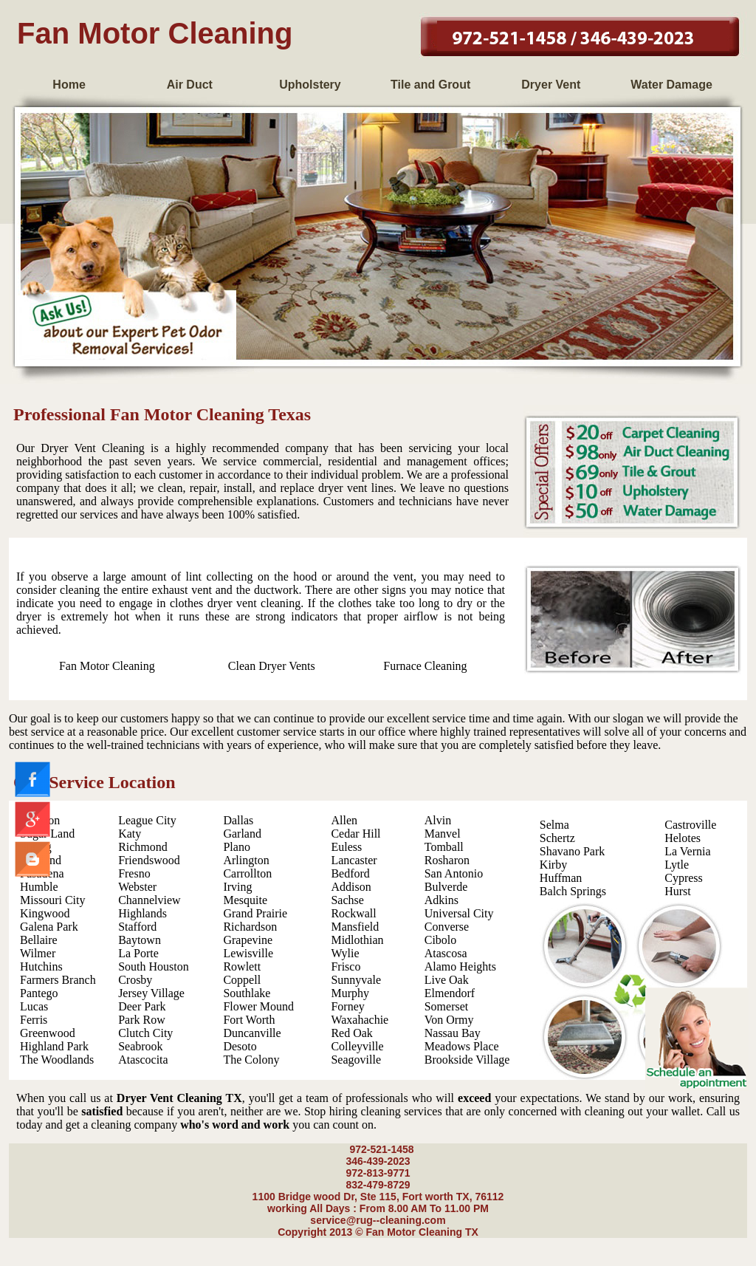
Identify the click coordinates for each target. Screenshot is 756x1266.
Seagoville (356, 1059)
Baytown (139, 940)
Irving (237, 886)
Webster (137, 886)
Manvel (443, 833)
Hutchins (41, 966)
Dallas (238, 820)
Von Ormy (449, 1019)
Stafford (137, 926)
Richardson (250, 926)
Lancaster (354, 860)
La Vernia (687, 851)
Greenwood (47, 1033)
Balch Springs (573, 891)
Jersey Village (151, 993)
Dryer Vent (550, 84)
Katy (129, 833)
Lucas (34, 1006)
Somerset (447, 1006)
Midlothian (357, 940)
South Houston (153, 966)
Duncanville (252, 1033)
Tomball (444, 847)
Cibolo (441, 940)
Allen (344, 820)
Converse (447, 926)
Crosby (135, 980)
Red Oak (351, 1033)
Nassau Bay (453, 1033)
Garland (242, 833)
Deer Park (141, 1006)
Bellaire (39, 940)
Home (68, 84)
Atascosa (446, 953)
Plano (236, 847)
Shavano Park (572, 851)
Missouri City (52, 900)
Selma (554, 824)
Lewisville (248, 953)
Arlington (246, 860)
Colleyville (357, 1046)
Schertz (557, 838)
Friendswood (149, 860)
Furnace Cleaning (425, 666)
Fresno (134, 873)
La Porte (138, 953)
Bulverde (446, 886)
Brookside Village (467, 1059)
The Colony (251, 1059)
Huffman (561, 878)
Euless (346, 847)
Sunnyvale (356, 980)
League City (147, 820)
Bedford (350, 873)
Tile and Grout (430, 84)
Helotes (682, 838)
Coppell (242, 980)
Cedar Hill (355, 833)
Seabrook (140, 1046)
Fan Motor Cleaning (107, 666)
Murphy (350, 993)
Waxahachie (359, 1019)
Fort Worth (249, 1019)
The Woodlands (57, 1059)
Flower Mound (258, 1006)
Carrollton (247, 873)
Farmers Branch (58, 980)
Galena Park (49, 926)
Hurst (677, 891)
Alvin (438, 820)
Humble (39, 886)
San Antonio (454, 873)
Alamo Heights (460, 966)
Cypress (683, 878)
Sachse (347, 900)
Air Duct (190, 84)
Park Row (141, 1019)
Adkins (441, 900)
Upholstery (310, 84)
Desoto (239, 1046)
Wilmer (37, 953)
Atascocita (143, 1059)
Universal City (459, 913)
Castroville (690, 824)
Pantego (39, 993)
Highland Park (54, 1046)
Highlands (142, 913)
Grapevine (247, 940)
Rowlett (242, 966)
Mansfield (355, 926)
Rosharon (447, 860)
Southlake (246, 993)
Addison (351, 886)
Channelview (149, 900)
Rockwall (353, 913)
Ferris (33, 1019)
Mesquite (245, 900)
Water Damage (671, 84)
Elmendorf (450, 993)
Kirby (553, 864)
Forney (347, 1006)
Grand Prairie (255, 913)
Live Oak (447, 980)
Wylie (345, 953)
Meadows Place (462, 1046)
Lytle (676, 864)
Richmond (143, 847)
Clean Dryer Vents (271, 666)
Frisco (345, 966)
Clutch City (145, 1033)
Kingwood (45, 913)
